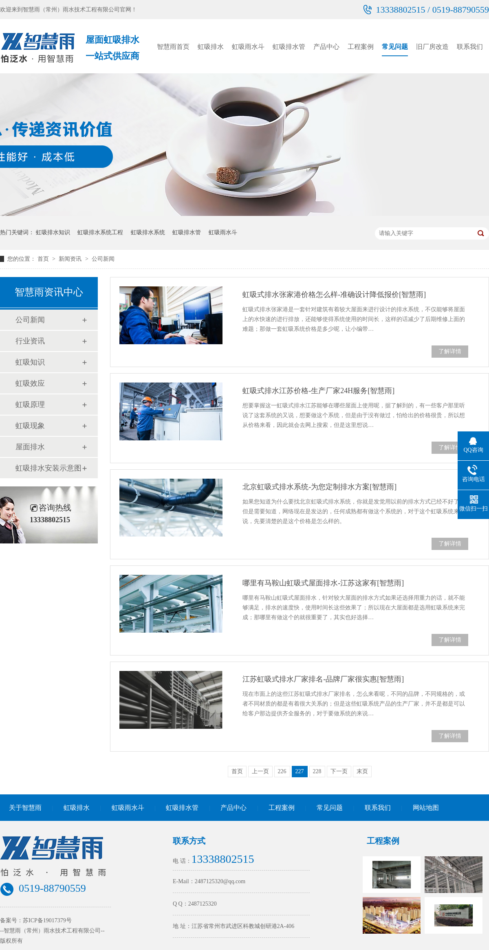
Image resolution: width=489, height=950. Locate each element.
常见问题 (395, 46)
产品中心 (326, 46)
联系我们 (470, 46)
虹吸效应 (30, 383)
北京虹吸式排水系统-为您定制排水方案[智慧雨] (319, 487)
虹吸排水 (211, 46)
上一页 (260, 771)
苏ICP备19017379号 (47, 920)
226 (282, 771)
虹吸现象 (30, 426)
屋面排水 (30, 447)
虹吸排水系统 (148, 232)
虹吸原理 (30, 404)
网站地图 (426, 807)
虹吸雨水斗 (248, 46)
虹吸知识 (30, 362)
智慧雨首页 (173, 46)
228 (317, 771)
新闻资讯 (71, 259)
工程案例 (361, 46)
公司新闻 (103, 259)
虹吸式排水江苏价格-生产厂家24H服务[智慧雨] (318, 391)
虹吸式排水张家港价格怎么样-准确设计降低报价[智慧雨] (334, 294)
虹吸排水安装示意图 (48, 468)
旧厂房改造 (432, 46)
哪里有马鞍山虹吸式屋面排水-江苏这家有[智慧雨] (323, 583)
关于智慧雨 (25, 807)
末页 (362, 771)
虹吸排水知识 (53, 232)
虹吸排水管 (289, 46)
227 (299, 771)
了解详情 (449, 351)
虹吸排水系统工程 (100, 232)
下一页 (339, 771)
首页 (44, 259)
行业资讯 (30, 341)
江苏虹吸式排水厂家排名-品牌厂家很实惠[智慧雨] (323, 679)
